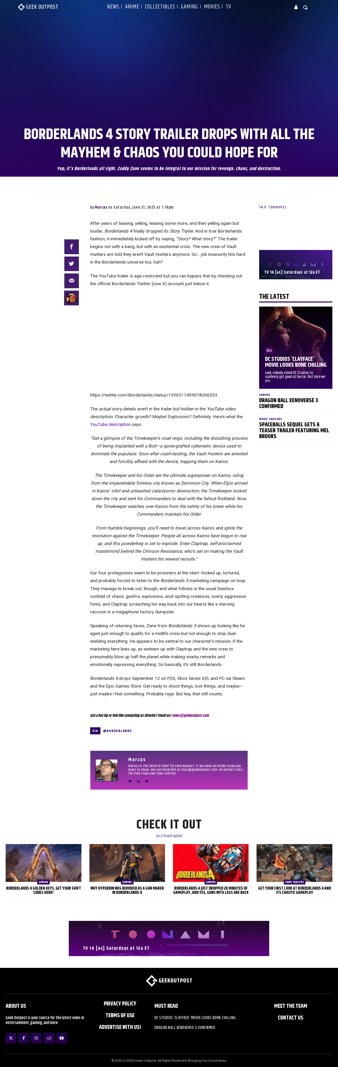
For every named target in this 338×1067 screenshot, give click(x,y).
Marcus (101, 207)
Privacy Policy (120, 1004)
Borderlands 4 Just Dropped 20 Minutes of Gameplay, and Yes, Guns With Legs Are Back (211, 890)
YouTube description (110, 424)
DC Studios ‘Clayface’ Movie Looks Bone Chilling (295, 362)
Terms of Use (120, 1015)
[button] (305, 7)
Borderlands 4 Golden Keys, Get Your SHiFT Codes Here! (43, 890)
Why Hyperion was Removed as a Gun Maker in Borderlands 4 (127, 890)
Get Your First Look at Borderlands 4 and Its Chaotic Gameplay (294, 890)
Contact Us (290, 1018)
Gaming (264, 395)
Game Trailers (294, 882)
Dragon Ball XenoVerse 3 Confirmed (288, 403)
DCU (269, 350)
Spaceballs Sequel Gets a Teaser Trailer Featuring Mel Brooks (294, 430)
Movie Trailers (270, 419)
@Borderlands (117, 731)
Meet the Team (290, 1006)
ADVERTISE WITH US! (120, 1027)
